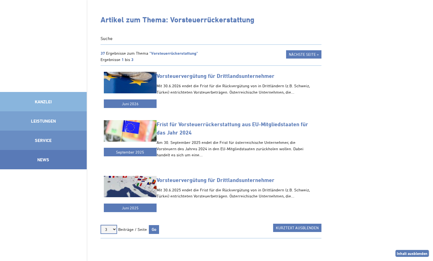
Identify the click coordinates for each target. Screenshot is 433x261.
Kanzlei (43, 101)
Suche (106, 38)
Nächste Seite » (304, 54)
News (43, 159)
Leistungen (43, 120)
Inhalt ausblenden (412, 253)
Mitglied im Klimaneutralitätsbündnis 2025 (43, 213)
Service (43, 140)
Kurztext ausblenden (297, 227)
